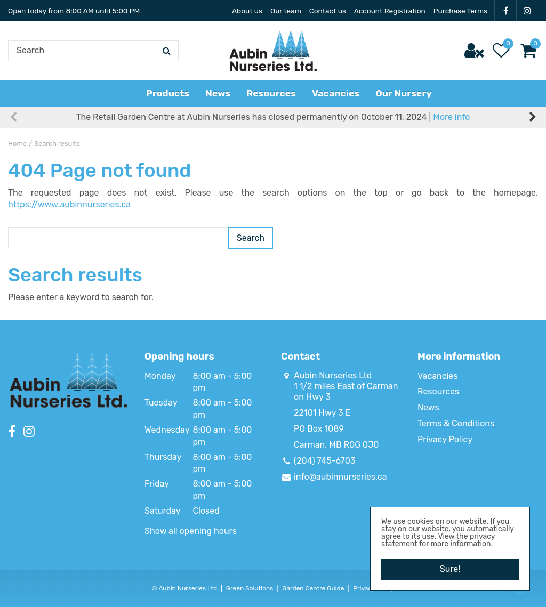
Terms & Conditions (455, 423)
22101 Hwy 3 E (322, 413)
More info (451, 117)
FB (505, 10)
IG (527, 10)
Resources (438, 391)
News (428, 407)
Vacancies (437, 376)
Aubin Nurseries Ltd (333, 375)
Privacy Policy (444, 439)
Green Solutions (250, 588)
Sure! (450, 569)
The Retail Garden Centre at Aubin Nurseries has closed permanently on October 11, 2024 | (273, 117)
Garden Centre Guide (313, 588)
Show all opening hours (190, 531)
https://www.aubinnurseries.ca (69, 204)
